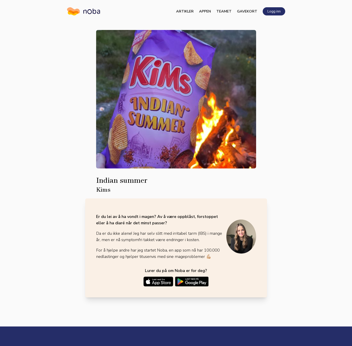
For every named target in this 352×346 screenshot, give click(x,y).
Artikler (185, 11)
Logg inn (274, 11)
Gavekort (247, 11)
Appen (205, 11)
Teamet (224, 11)
